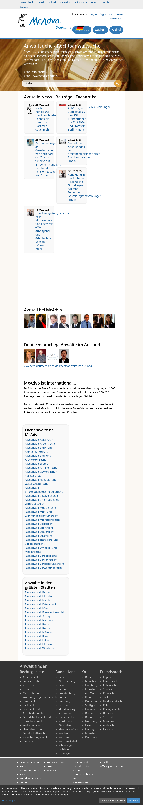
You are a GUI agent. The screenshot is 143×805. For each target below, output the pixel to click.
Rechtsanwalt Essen (37, 636)
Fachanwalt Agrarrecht (39, 439)
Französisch (110, 681)
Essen (89, 725)
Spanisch (108, 689)
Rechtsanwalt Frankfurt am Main (45, 612)
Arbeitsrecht (30, 677)
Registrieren (106, 14)
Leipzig (89, 729)
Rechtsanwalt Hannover (40, 620)
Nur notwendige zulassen (112, 800)
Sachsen (64, 737)
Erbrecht (28, 689)
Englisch (108, 677)
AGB (49, 766)
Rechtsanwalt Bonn (37, 624)
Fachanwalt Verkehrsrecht (41, 559)
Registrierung (55, 762)
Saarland (64, 733)
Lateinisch (109, 729)
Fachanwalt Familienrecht (41, 467)
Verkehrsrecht (31, 685)
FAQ (22, 774)
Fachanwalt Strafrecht (38, 535)
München (91, 681)
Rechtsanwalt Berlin (37, 592)
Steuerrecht (30, 741)
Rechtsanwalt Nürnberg (40, 632)
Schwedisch (110, 717)
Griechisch (109, 721)
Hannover (91, 709)
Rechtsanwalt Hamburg (39, 600)
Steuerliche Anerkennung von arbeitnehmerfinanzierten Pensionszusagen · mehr (84, 152)
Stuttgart (91, 705)
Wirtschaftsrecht (33, 725)
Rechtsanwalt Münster (39, 644)
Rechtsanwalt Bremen (38, 628)
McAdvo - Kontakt (31, 778)
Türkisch (108, 697)
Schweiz (53, 2)
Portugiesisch (111, 709)
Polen (94, 2)
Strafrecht (29, 701)
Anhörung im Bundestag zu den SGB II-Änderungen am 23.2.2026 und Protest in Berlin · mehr (77, 118)
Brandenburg (67, 693)
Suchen (100, 30)
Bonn (88, 717)
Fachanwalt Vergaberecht (41, 555)
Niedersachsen (68, 717)
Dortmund (91, 737)
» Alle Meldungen (100, 107)
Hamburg (65, 701)
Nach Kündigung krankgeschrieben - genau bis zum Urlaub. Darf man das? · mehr (46, 118)
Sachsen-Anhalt (68, 741)
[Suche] (117, 83)
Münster (90, 733)
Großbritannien (80, 2)
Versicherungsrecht (35, 737)
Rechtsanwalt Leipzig (38, 640)
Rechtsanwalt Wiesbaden (40, 648)
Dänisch (108, 713)
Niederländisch (112, 701)
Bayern (63, 685)
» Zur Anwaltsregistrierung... (41, 76)
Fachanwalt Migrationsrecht (42, 519)
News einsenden (30, 762)
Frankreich (65, 2)
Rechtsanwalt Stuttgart (39, 616)
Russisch (108, 693)
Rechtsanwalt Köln (36, 608)
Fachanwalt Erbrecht (38, 463)
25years (51, 770)
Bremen (63, 697)
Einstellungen (8, 800)
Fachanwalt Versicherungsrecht (44, 563)
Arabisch (108, 725)
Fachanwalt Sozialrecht (39, 523)
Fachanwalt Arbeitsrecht (40, 443)
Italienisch (109, 685)
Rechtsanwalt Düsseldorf (40, 604)
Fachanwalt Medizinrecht (40, 507)
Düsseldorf (92, 701)
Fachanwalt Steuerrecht (39, 531)
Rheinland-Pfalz (68, 729)
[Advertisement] (71, 276)
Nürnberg (91, 721)
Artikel (116, 30)
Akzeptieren (133, 800)
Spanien (24, 6)
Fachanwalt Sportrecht (39, 527)
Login (93, 14)
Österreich (41, 2)
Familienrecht (31, 681)
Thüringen (65, 753)
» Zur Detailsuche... (36, 72)
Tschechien (104, 2)
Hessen (63, 705)
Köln (88, 697)
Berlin (62, 689)
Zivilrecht (28, 705)
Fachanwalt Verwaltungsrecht (43, 567)
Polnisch (108, 705)
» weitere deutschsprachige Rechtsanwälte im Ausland (58, 366)
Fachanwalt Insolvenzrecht (41, 495)
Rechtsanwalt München (39, 596)
